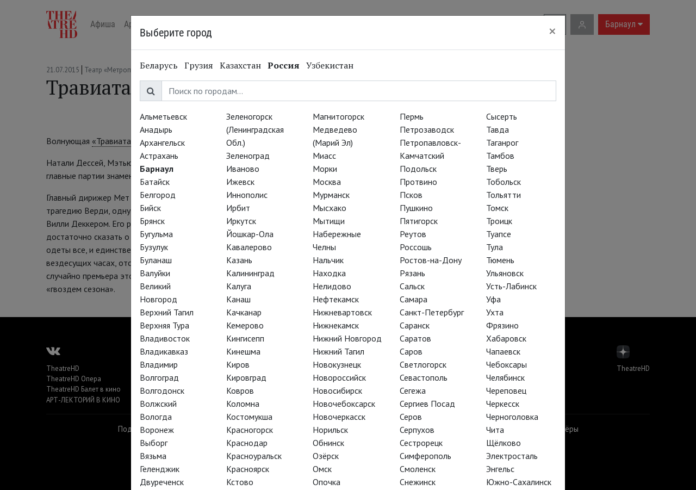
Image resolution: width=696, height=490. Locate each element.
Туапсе (498, 233)
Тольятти (503, 194)
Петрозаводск (427, 129)
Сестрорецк (421, 442)
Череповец (506, 390)
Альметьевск (163, 116)
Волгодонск (162, 390)
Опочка (326, 481)
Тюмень (500, 260)
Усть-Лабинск (511, 286)
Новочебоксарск (344, 403)
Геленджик (159, 468)
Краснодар (247, 442)
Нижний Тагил (338, 351)
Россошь (416, 246)
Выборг (153, 442)
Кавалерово (249, 246)
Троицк (499, 220)
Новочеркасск (339, 416)
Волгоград (159, 377)
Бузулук (154, 246)
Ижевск (240, 181)
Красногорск (249, 429)
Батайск (155, 181)
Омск (322, 468)
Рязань (412, 273)
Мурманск (331, 194)
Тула (494, 246)
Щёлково (503, 442)
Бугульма (156, 233)
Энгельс (500, 468)
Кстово (239, 481)
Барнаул (156, 168)
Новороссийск (339, 377)
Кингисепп (245, 338)
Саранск (415, 325)
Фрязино (502, 325)
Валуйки (155, 273)
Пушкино (416, 207)
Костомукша (249, 416)
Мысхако (329, 207)
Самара (413, 299)
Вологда (156, 416)
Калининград (250, 273)
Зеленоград (248, 155)
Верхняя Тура (164, 325)
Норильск (330, 429)
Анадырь (156, 129)
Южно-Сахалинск (518, 481)
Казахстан (240, 65)
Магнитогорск (338, 116)
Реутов (413, 233)
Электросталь (512, 455)
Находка (329, 273)
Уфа (493, 299)
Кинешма (243, 351)
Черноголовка (512, 416)
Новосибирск (337, 390)
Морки (325, 168)
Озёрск (326, 455)
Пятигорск (419, 220)
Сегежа (413, 390)
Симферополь (425, 455)
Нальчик (328, 260)
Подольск (418, 168)
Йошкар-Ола (250, 233)
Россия (284, 65)
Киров (238, 364)
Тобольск (503, 181)
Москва (327, 181)
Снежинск (418, 481)
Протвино (418, 181)
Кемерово (245, 325)
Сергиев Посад (427, 403)
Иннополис (247, 194)
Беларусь (159, 65)
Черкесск (502, 403)
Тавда (497, 129)
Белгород (158, 194)
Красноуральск (254, 455)
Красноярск (247, 468)
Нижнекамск (336, 325)
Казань (239, 260)
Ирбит (238, 207)
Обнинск (328, 442)
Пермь (412, 116)
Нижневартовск (342, 312)
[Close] (552, 31)
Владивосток (165, 338)
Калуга (238, 286)
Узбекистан (329, 65)
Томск (497, 207)
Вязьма (153, 455)
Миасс (324, 155)
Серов (411, 416)
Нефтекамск (336, 299)
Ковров (240, 390)
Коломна (242, 403)
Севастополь (424, 377)
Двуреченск (162, 481)
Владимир (159, 364)
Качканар (244, 312)
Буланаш (156, 260)
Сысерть (501, 116)
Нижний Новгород (347, 338)
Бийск (150, 207)
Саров (411, 351)
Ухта (495, 312)
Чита (495, 429)
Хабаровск (506, 338)
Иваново (242, 168)
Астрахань (159, 155)
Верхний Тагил (167, 312)
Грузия (198, 65)
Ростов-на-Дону (431, 260)
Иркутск (241, 220)
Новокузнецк (337, 364)
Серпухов (417, 429)
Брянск (152, 220)
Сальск (412, 286)
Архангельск (162, 142)
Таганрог (502, 142)
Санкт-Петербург (432, 312)
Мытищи (329, 220)
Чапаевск (503, 351)
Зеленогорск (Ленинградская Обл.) (255, 129)
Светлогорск (423, 364)
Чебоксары (506, 364)
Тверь (496, 168)
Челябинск (505, 377)
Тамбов (500, 155)
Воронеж (157, 429)
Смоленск (418, 468)
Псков (411, 194)
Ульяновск (505, 273)
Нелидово (332, 286)
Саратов (415, 338)
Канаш (238, 299)
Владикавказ (164, 351)
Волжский (158, 403)
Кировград (246, 377)
